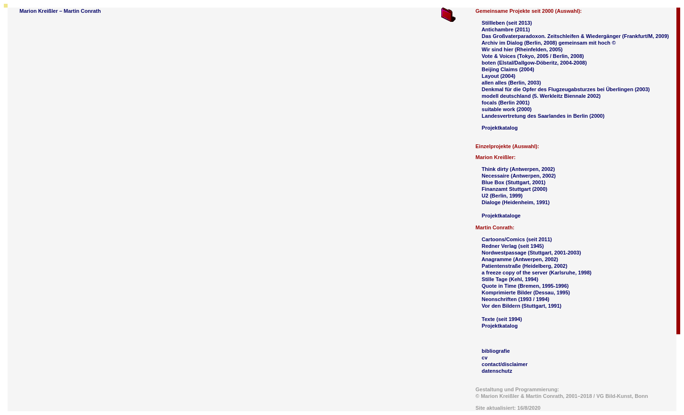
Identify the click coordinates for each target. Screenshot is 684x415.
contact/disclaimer (505, 364)
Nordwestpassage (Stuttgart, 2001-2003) (531, 252)
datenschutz (497, 371)
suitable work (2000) (507, 109)
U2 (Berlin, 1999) (502, 195)
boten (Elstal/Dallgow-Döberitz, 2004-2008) (534, 63)
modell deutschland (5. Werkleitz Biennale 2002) (541, 96)
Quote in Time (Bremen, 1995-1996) (525, 286)
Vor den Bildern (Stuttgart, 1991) (521, 306)
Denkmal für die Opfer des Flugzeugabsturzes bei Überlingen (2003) (566, 89)
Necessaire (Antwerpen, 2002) (519, 176)
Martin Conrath (82, 11)
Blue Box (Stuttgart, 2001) (513, 182)
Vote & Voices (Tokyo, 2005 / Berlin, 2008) (533, 56)
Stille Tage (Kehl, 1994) (510, 279)
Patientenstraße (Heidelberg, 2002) (524, 266)
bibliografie (496, 351)
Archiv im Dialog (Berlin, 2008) (520, 43)
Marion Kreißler (38, 11)
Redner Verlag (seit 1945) (513, 246)
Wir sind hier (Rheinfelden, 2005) (522, 49)
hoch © (607, 43)
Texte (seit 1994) (502, 319)
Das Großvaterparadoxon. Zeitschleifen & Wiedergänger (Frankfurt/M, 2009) (575, 36)
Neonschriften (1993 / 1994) (515, 299)
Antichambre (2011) (506, 29)
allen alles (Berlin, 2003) (511, 82)
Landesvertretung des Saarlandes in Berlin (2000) (543, 116)
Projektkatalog (500, 128)
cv (484, 357)
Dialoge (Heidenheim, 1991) (516, 202)
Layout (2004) (498, 76)
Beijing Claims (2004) (508, 69)
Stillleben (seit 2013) (507, 23)
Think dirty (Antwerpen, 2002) (518, 169)
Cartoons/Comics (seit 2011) (517, 239)
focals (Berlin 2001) (506, 102)
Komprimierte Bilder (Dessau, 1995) (526, 292)
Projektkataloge (501, 215)
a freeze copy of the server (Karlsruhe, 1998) (535, 272)
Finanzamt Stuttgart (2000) (514, 189)
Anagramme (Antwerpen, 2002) (520, 259)
